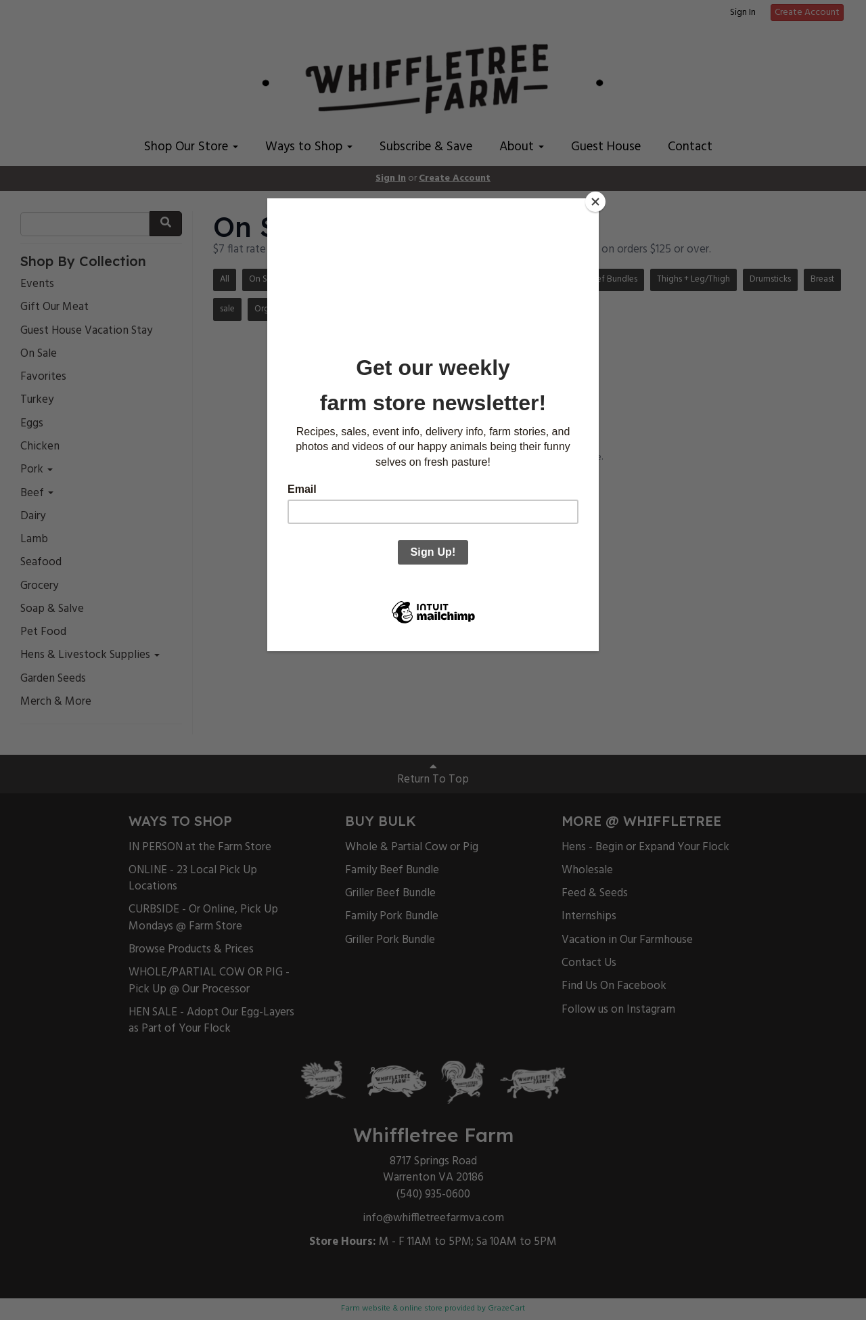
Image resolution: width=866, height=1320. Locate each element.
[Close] (595, 202)
